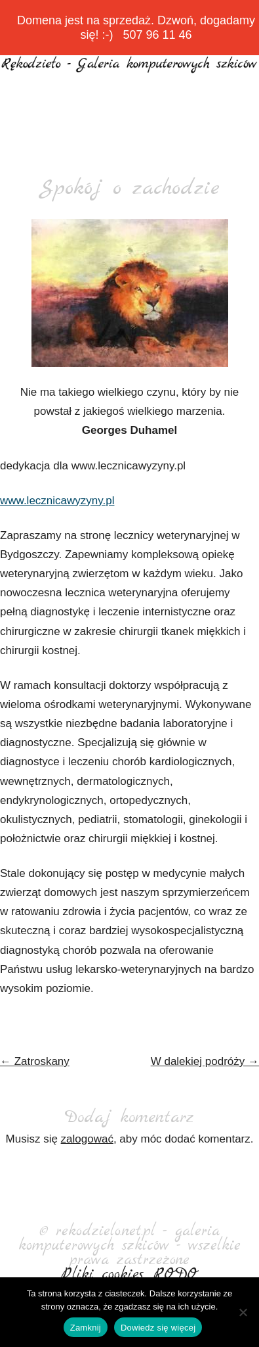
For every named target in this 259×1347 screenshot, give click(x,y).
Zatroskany (35, 1061)
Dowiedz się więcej (158, 1328)
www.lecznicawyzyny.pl (57, 500)
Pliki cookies (102, 1274)
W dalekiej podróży (205, 1061)
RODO (176, 1274)
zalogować (87, 1139)
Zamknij (85, 1328)
